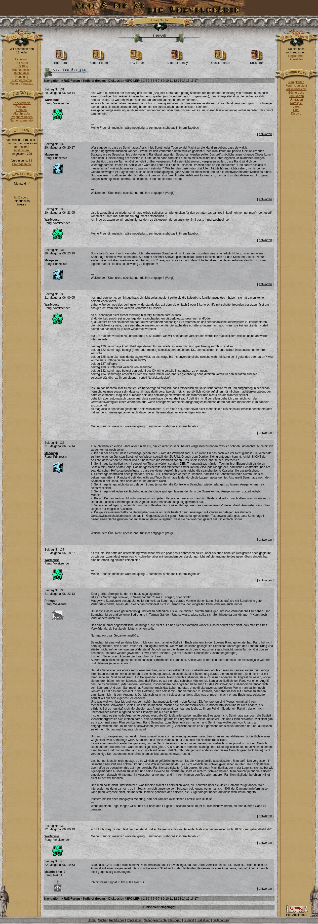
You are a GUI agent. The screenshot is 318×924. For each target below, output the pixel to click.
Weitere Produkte (21, 83)
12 (175, 80)
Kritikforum (257, 61)
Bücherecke (296, 92)
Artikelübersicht (296, 89)
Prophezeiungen (22, 117)
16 (192, 80)
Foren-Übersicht (296, 85)
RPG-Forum (136, 61)
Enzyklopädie (22, 103)
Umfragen (296, 99)
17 (196, 80)
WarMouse (51, 100)
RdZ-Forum (61, 61)
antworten (265, 134)
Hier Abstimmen (297, 913)
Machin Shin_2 (54, 872)
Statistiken (203, 920)
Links (296, 106)
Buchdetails (21, 73)
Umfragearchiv (21, 164)
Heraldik (21, 110)
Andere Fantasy (177, 61)
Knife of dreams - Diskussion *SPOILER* (112, 80)
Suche (164, 20)
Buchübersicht (21, 70)
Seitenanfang (221, 920)
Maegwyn (51, 154)
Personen (21, 106)
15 (187, 80)
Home (154, 20)
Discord (296, 113)
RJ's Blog (21, 66)
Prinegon (50, 601)
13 (179, 80)
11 (171, 80)
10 (167, 80)
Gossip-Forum (220, 61)
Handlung (21, 77)
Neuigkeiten (296, 82)
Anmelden (296, 59)
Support (189, 920)
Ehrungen (174, 920)
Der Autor (21, 63)
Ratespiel (296, 103)
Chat (296, 110)
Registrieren (296, 56)
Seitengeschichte (155, 920)
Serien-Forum (99, 61)
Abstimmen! (22, 150)
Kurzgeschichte (21, 80)
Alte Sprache (21, 113)
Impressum (134, 920)
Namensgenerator (22, 120)
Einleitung (21, 59)
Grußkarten (296, 96)
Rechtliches (116, 920)
